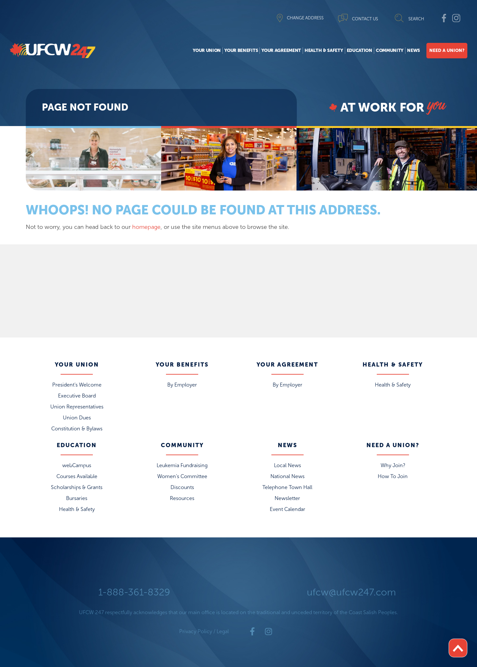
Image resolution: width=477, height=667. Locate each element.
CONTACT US (365, 18)
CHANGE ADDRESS (305, 17)
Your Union (207, 50)
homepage (146, 227)
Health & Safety (324, 50)
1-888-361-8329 (134, 592)
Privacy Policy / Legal (204, 631)
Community (390, 50)
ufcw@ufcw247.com (351, 592)
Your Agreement (281, 50)
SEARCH (416, 18)
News (413, 50)
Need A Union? (446, 50)
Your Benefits (241, 50)
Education (359, 50)
